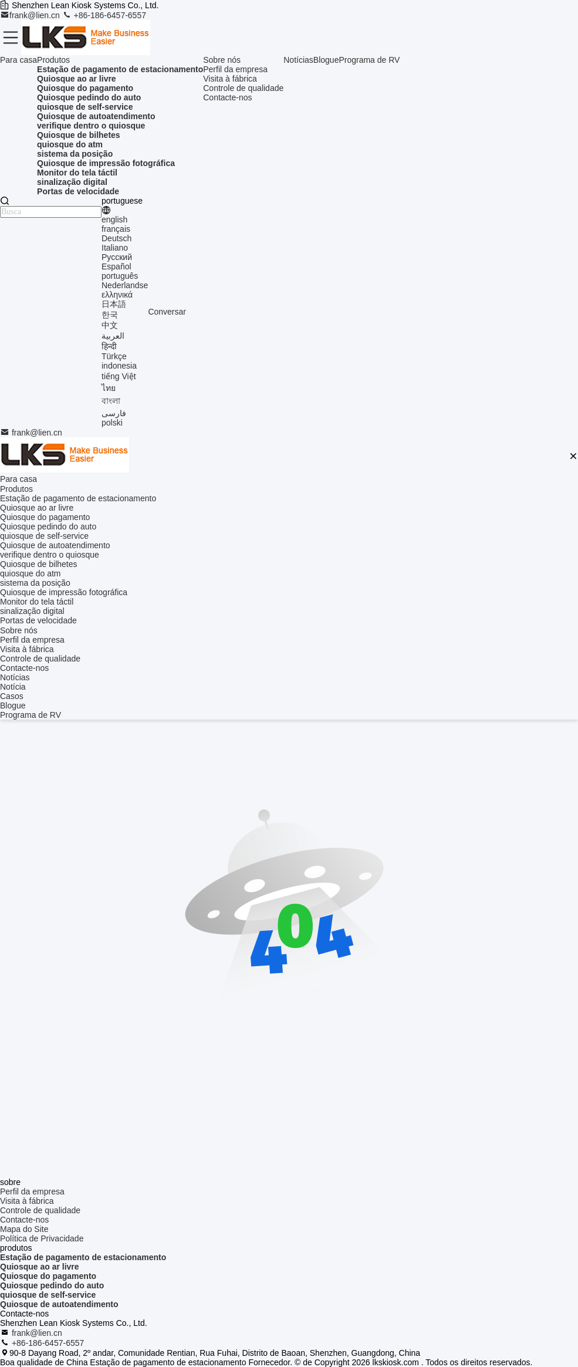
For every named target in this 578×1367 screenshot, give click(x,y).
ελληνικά (117, 294)
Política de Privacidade (41, 1238)
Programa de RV (369, 60)
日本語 (114, 304)
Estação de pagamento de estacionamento (83, 1257)
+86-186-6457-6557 (104, 15)
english (114, 219)
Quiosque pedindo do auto (52, 1285)
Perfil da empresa (235, 69)
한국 (110, 314)
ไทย (109, 388)
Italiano (115, 247)
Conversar (167, 311)
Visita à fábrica (230, 78)
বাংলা (111, 401)
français (116, 229)
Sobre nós (222, 60)
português (120, 276)
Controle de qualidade (243, 88)
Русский (117, 257)
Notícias (298, 60)
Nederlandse (125, 285)
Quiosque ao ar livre (39, 1266)
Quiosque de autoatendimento (59, 1304)
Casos (11, 696)
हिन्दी (109, 346)
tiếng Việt (119, 376)
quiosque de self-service (48, 1295)
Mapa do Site (24, 1229)
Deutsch (116, 238)
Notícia (13, 686)
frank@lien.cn (31, 15)
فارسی (114, 413)
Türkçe (114, 356)
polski (112, 422)
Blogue (326, 60)
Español (116, 266)
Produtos (53, 60)
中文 (110, 325)
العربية (113, 335)
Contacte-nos (227, 97)
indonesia (119, 365)
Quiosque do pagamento (48, 1276)
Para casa (18, 60)
